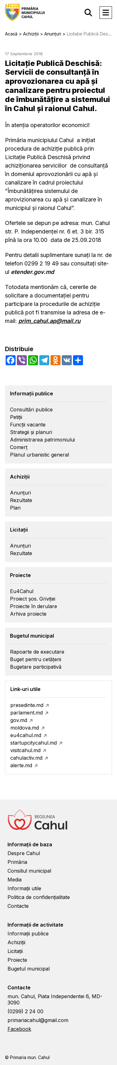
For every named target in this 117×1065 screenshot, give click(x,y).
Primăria (17, 862)
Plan (15, 508)
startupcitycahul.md (33, 743)
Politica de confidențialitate (38, 897)
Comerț (18, 447)
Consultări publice (31, 409)
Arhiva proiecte (28, 614)
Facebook (19, 1029)
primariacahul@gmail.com (37, 1020)
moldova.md (24, 728)
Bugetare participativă (35, 667)
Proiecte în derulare (33, 606)
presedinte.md (26, 705)
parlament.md (26, 712)
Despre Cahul (23, 853)
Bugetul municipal (28, 969)
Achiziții (16, 942)
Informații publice (28, 933)
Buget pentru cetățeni (35, 659)
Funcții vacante (28, 424)
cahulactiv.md (26, 758)
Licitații (15, 951)
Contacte (18, 906)
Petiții (16, 417)
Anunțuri (20, 493)
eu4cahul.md (25, 735)
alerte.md (21, 765)
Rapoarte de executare (37, 652)
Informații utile (24, 888)
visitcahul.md (25, 750)
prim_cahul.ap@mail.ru (49, 321)
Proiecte (17, 960)
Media (14, 879)
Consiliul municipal (29, 871)
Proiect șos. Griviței (32, 599)
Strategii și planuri (31, 432)
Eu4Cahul (21, 591)
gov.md (18, 720)
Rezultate (21, 500)
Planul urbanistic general (39, 455)
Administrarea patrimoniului (42, 439)
